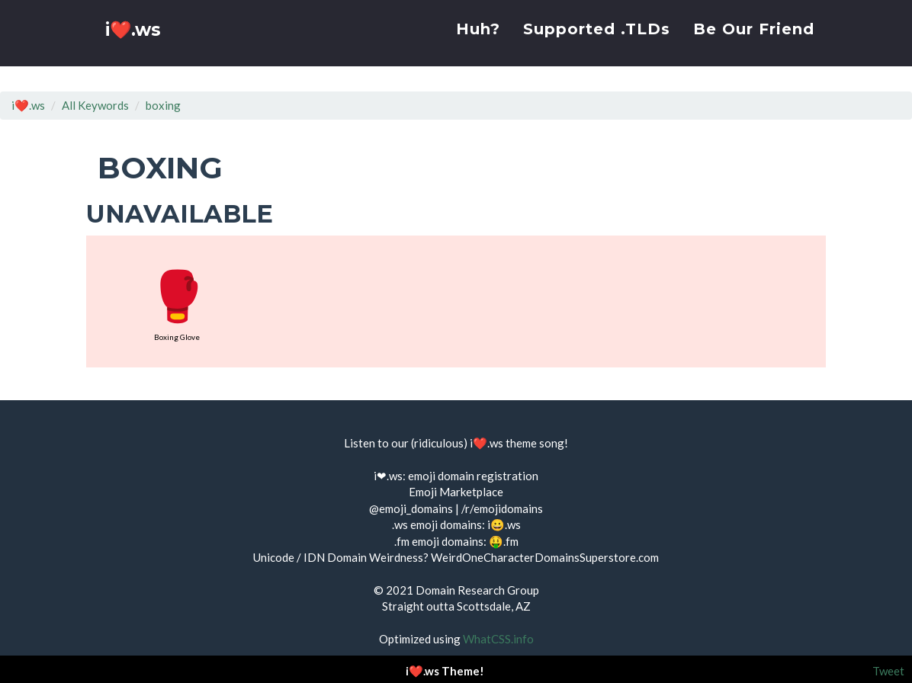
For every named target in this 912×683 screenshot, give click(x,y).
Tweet (888, 671)
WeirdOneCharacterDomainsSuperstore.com (545, 557)
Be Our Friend (753, 42)
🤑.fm (504, 541)
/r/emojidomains (502, 508)
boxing (163, 105)
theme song (535, 443)
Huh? (478, 42)
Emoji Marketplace (456, 492)
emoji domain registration (473, 476)
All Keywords (95, 105)
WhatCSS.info (498, 639)
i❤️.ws (135, 45)
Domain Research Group (477, 590)
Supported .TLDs (596, 42)
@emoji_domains (411, 508)
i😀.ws (504, 524)
